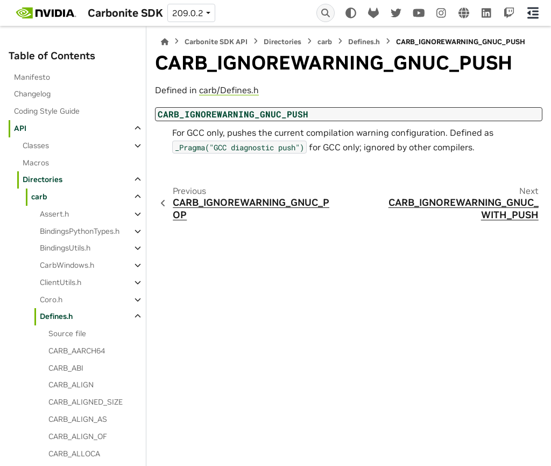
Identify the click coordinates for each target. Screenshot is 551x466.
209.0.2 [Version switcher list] (187, 13)
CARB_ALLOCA (74, 453)
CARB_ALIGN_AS (77, 419)
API (20, 128)
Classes (36, 145)
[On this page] (533, 13)
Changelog (32, 94)
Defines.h (56, 316)
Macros (36, 163)
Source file (67, 333)
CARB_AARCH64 (76, 351)
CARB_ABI (65, 368)
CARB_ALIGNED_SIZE (85, 402)
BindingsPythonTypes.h (79, 231)
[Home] (164, 41)
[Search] (325, 13)
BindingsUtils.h (65, 248)
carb (39, 196)
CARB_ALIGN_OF (77, 436)
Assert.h (54, 214)
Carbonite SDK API (216, 41)
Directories (42, 179)
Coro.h (51, 299)
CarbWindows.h (67, 265)
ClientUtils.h (60, 282)
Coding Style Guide (47, 111)
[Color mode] (350, 13)
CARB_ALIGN (71, 385)
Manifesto (32, 77)
